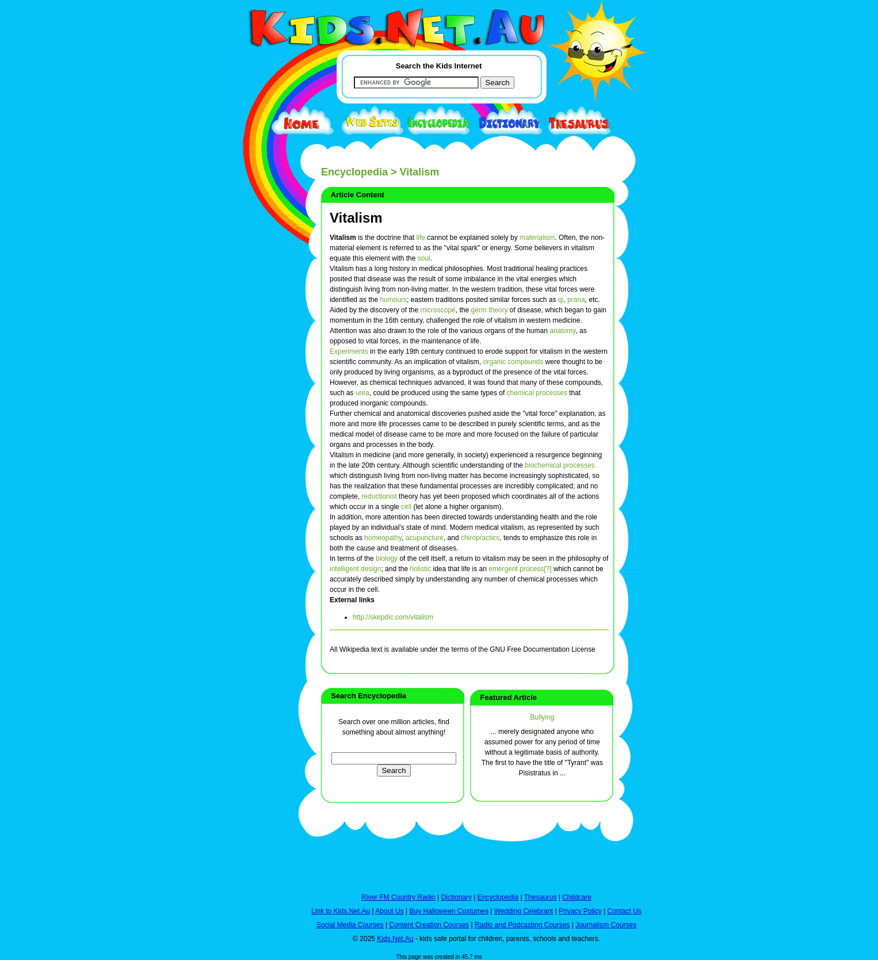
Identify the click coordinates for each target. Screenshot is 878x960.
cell (406, 507)
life (421, 238)
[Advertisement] (257, 421)
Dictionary (456, 897)
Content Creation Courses (429, 925)
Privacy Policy (580, 911)
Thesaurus (540, 897)
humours (393, 300)
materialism (537, 238)
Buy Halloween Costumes (448, 911)
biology (387, 558)
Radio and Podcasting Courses (522, 925)
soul (424, 258)
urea (362, 393)
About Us (389, 911)
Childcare (576, 897)
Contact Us (624, 911)
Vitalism (356, 217)
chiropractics (480, 538)
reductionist (378, 496)
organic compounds (513, 362)
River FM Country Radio (398, 897)
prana (576, 300)
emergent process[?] (519, 569)
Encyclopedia (354, 172)
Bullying (542, 717)
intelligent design (355, 569)
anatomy (562, 331)
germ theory (489, 310)
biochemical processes (559, 465)
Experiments (349, 351)
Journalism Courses (605, 925)
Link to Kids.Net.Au (340, 911)
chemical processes (537, 393)
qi (560, 300)
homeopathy (383, 538)
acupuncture (425, 538)
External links (352, 600)
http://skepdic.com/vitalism (393, 617)
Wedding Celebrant (523, 911)
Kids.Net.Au (395, 939)
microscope (437, 310)
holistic (420, 569)
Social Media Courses (350, 925)
